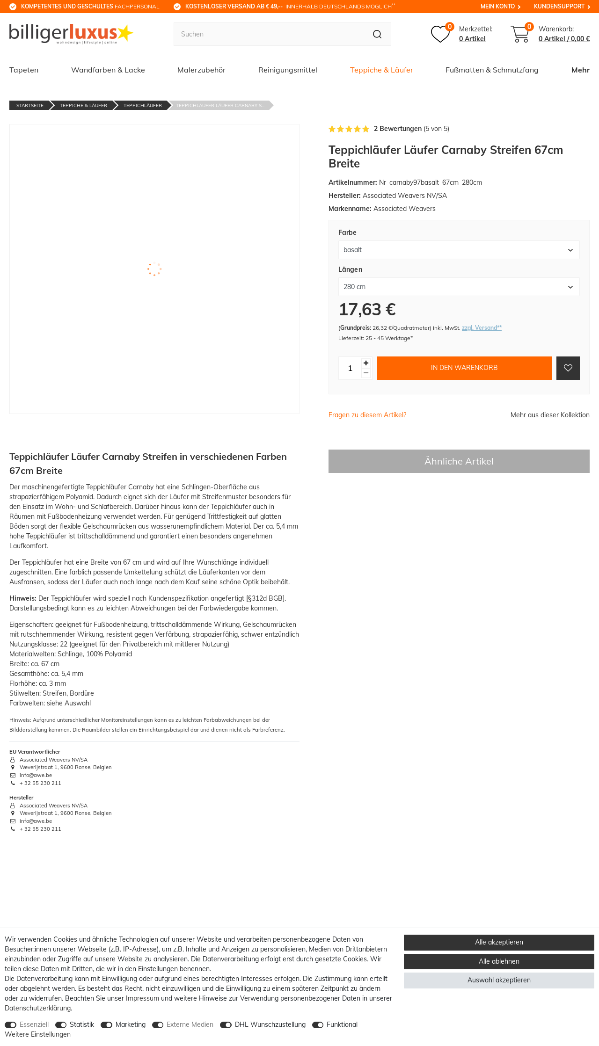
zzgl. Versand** (482, 327)
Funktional (342, 1024)
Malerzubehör (201, 69)
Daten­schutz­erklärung (38, 1008)
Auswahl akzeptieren (499, 980)
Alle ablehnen (499, 961)
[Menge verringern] (366, 373)
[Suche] (377, 34)
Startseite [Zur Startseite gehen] (30, 105)
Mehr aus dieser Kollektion (550, 415)
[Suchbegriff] (269, 34)
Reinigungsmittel (287, 69)
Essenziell (34, 1024)
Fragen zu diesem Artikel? (367, 415)
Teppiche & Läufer (381, 69)
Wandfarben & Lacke (108, 69)
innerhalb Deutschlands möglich (290, 6)
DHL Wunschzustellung (270, 1024)
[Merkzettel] (461, 34)
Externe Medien (190, 1024)
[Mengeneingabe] (350, 368)
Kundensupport (559, 6)
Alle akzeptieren (499, 942)
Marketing (131, 1024)
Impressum (142, 998)
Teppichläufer (143, 105)
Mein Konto (498, 6)
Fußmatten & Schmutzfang (492, 69)
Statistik (82, 1024)
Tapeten (23, 69)
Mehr (580, 69)
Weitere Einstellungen (38, 1034)
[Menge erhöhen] (366, 363)
